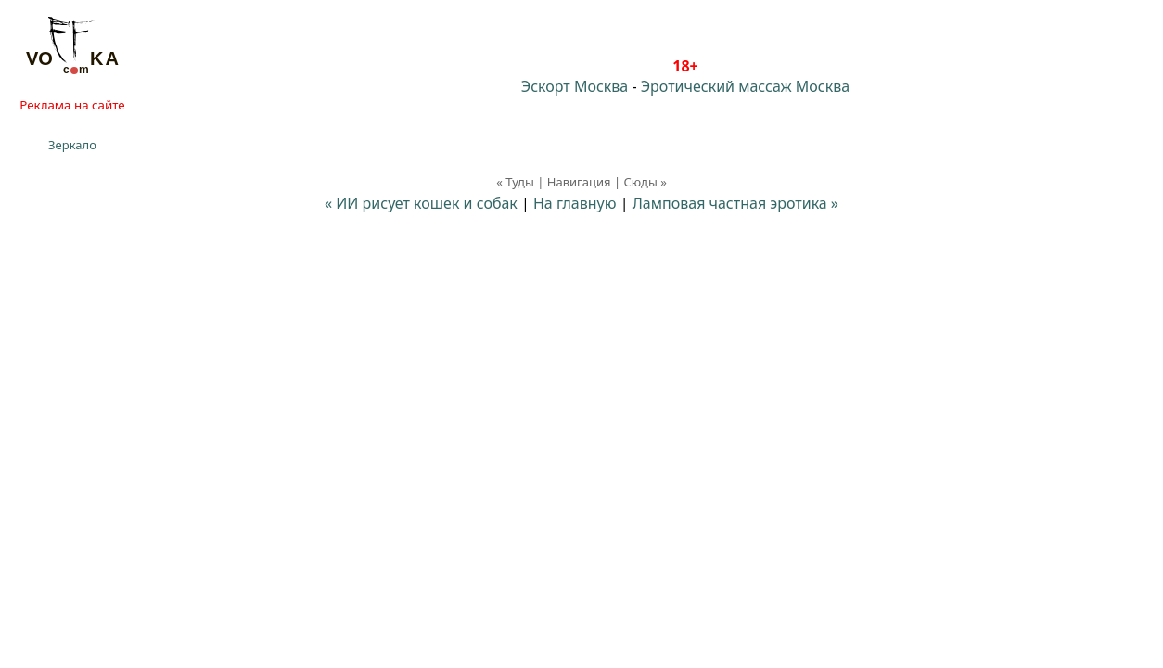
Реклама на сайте (71, 104)
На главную (575, 203)
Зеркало (72, 144)
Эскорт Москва (574, 86)
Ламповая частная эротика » (735, 203)
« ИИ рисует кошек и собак (421, 203)
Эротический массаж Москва (745, 86)
